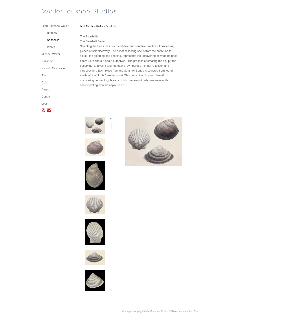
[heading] (53, 12)
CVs (44, 82)
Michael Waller (51, 54)
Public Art (48, 61)
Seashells (53, 40)
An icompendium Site (186, 311)
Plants (51, 47)
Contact (46, 96)
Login (45, 103)
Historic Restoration (54, 68)
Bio (44, 75)
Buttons (52, 33)
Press (45, 89)
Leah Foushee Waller (55, 26)
